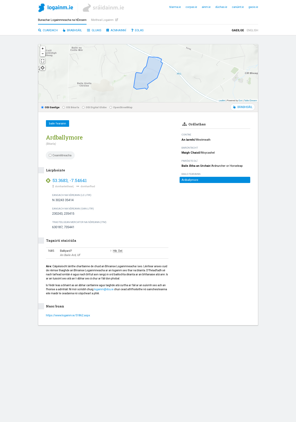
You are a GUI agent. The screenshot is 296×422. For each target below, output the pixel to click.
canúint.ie (238, 7)
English (252, 30)
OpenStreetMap (120, 107)
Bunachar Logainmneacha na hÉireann (62, 20)
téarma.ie (175, 7)
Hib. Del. (118, 251)
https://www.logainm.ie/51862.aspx (68, 315)
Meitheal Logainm (104, 20)
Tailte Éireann (250, 100)
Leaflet (222, 100)
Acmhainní (116, 30)
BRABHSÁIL (242, 107)
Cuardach (48, 30)
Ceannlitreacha (60, 155)
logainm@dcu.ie (104, 289)
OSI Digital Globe (94, 107)
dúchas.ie (221, 7)
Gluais (94, 30)
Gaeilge (238, 30)
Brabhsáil (72, 30)
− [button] (43, 54)
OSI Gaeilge (50, 107)
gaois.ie (253, 7)
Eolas (137, 30)
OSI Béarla (70, 107)
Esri (240, 100)
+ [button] (43, 48)
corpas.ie (191, 7)
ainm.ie (206, 7)
